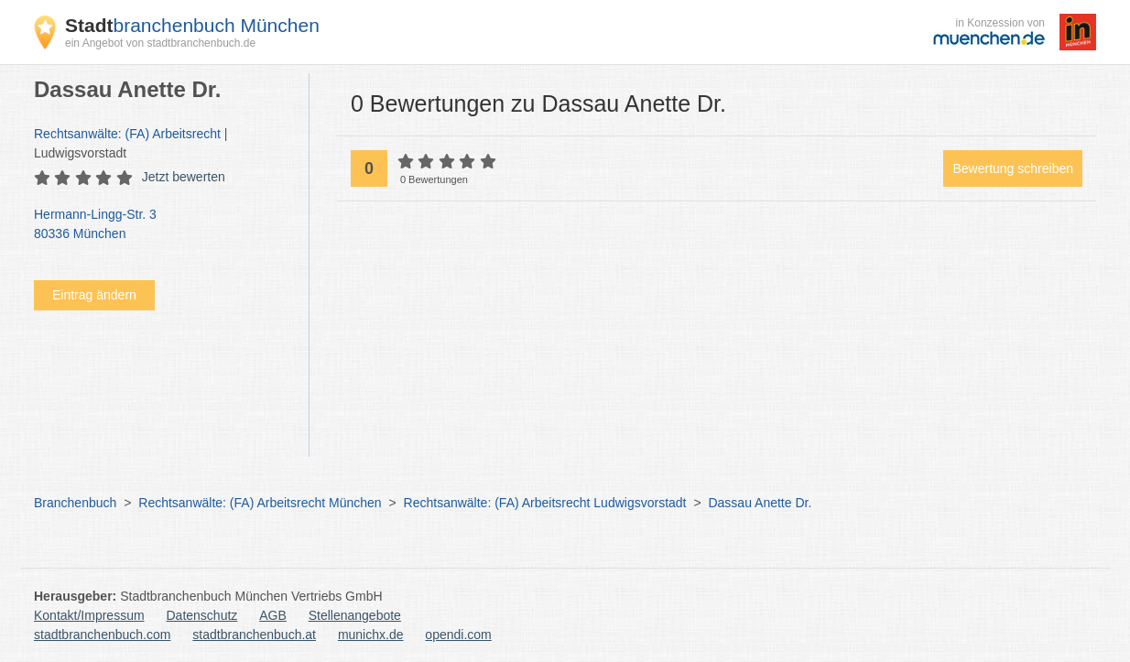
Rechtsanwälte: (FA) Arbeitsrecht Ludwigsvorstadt (545, 502)
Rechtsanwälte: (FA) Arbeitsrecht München (259, 502)
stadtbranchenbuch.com (102, 634)
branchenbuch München (192, 25)
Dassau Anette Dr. (759, 502)
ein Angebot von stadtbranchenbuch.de (160, 43)
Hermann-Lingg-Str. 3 (162, 225)
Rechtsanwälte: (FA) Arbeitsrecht (127, 133)
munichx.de (371, 634)
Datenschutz (202, 615)
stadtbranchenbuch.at (254, 634)
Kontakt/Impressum (89, 615)
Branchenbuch (75, 502)
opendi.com (458, 634)
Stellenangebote (355, 615)
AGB (273, 615)
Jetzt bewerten (183, 176)
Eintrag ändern (94, 295)
